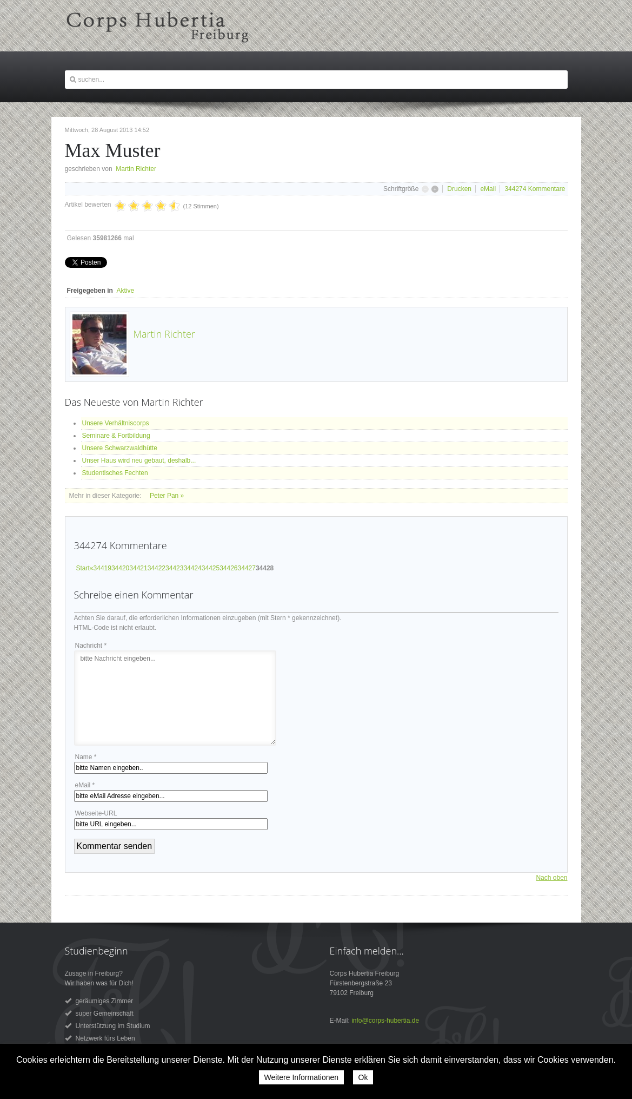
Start (83, 568)
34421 (138, 568)
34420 (120, 568)
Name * (86, 757)
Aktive (126, 290)
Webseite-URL (96, 813)
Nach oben (551, 877)
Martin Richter (136, 169)
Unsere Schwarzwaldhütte (119, 448)
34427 (247, 568)
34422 (156, 568)
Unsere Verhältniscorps (115, 423)
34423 (174, 568)
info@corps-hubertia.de (385, 1020)
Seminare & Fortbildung (116, 435)
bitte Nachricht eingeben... (175, 698)
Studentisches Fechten (115, 473)
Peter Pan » (167, 495)
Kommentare (534, 189)
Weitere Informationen (301, 1077)
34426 (228, 568)
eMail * (85, 785)
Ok (363, 1077)
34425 (210, 568)
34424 (192, 568)
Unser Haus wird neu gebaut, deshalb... (139, 460)
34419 (102, 568)
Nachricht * (91, 645)
